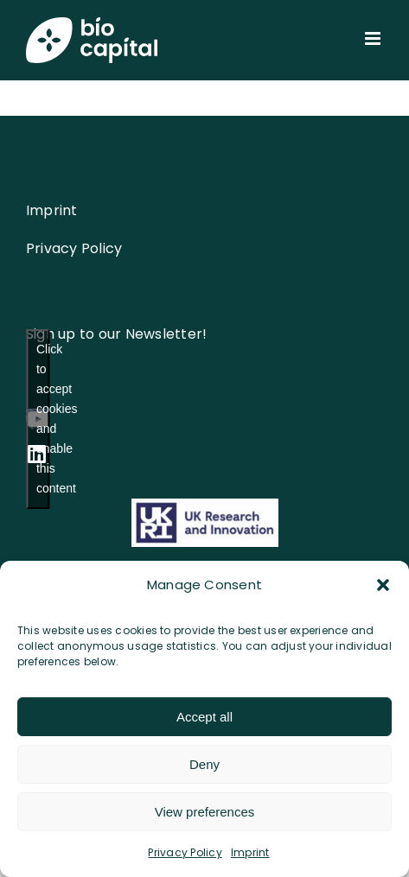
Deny (204, 764)
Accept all (204, 716)
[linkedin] (37, 453)
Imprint (250, 852)
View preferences (205, 811)
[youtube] (37, 419)
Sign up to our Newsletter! (116, 334)
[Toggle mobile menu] (374, 38)
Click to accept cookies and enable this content (42, 418)
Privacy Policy (184, 852)
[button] (383, 585)
